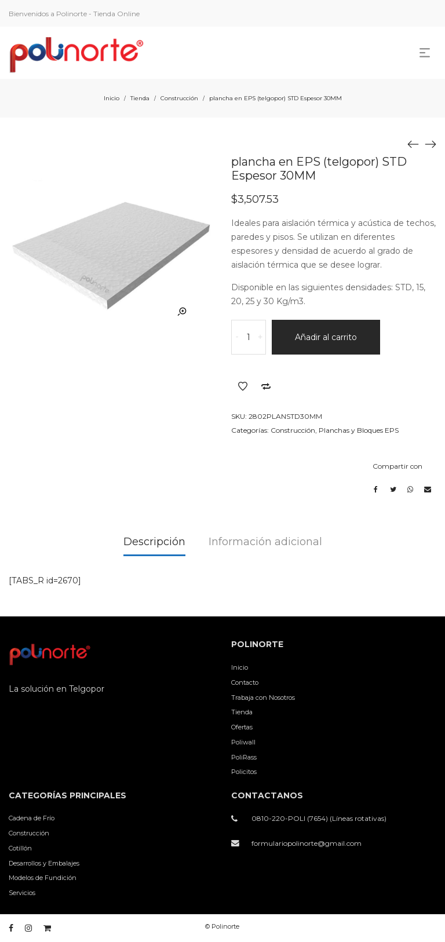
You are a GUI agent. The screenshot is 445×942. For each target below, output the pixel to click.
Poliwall (243, 742)
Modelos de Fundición (42, 878)
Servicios (22, 893)
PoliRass (244, 757)
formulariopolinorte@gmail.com (306, 843)
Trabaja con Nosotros (263, 697)
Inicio (111, 98)
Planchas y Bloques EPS (359, 430)
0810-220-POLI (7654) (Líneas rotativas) (318, 818)
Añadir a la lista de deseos (242, 386)
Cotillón (20, 848)
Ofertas (242, 727)
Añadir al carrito (326, 337)
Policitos (244, 772)
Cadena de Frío (31, 818)
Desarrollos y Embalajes (44, 863)
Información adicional (265, 541)
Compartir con (397, 466)
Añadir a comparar (266, 386)
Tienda (139, 98)
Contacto (244, 682)
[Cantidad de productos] (248, 337)
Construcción (179, 98)
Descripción (154, 541)
